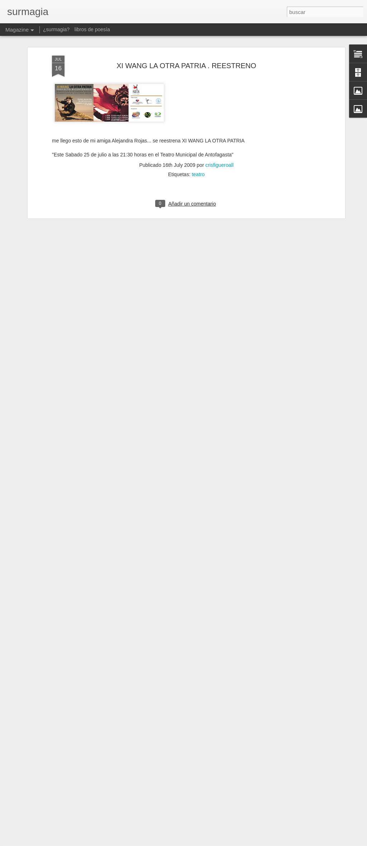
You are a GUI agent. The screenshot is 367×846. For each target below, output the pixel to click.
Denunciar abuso (235, 842)
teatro (198, 89)
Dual (117, 675)
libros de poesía (92, 29)
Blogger (211, 842)
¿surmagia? (56, 29)
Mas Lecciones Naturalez (143, 756)
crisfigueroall (219, 80)
